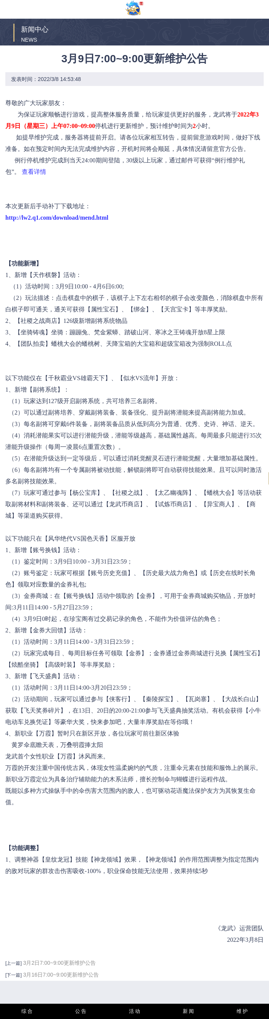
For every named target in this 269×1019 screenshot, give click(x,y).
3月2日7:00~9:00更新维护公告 (59, 963)
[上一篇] (13, 963)
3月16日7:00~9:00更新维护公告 (61, 975)
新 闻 (188, 1011)
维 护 (242, 1011)
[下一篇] (13, 975)
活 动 (134, 1011)
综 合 (27, 1011)
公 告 (81, 1011)
